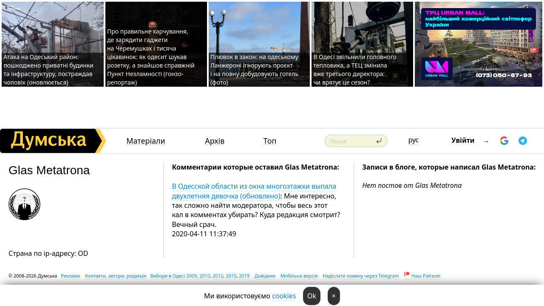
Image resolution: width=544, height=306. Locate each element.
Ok (311, 295)
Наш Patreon (425, 275)
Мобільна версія (299, 275)
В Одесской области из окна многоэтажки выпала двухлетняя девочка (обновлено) (254, 190)
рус (413, 139)
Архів (214, 141)
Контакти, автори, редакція (116, 275)
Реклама (70, 275)
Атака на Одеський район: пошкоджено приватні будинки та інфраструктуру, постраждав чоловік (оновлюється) (48, 69)
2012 (217, 275)
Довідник (265, 275)
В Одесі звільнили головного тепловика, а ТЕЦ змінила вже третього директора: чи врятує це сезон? (355, 69)
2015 (231, 275)
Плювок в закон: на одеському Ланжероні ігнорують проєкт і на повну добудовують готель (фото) (254, 69)
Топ (270, 141)
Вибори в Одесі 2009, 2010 (180, 275)
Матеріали (145, 141)
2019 (244, 275)
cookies (284, 295)
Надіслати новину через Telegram (361, 275)
